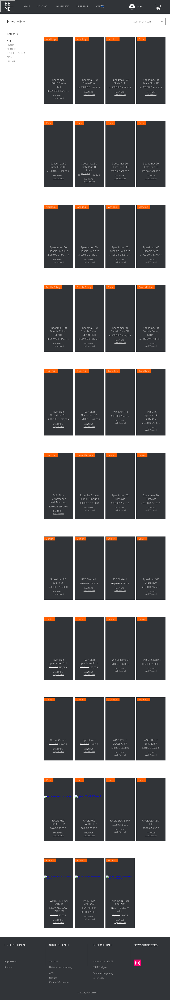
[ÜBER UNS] (82, 6)
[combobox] (148, 21)
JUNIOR (11, 61)
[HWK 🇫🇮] (100, 6)
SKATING (11, 44)
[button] (158, 7)
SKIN (9, 57)
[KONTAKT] (42, 6)
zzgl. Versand (58, 98)
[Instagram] (137, 963)
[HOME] (27, 6)
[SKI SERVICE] (62, 6)
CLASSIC (11, 49)
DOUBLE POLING (16, 52)
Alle (9, 40)
